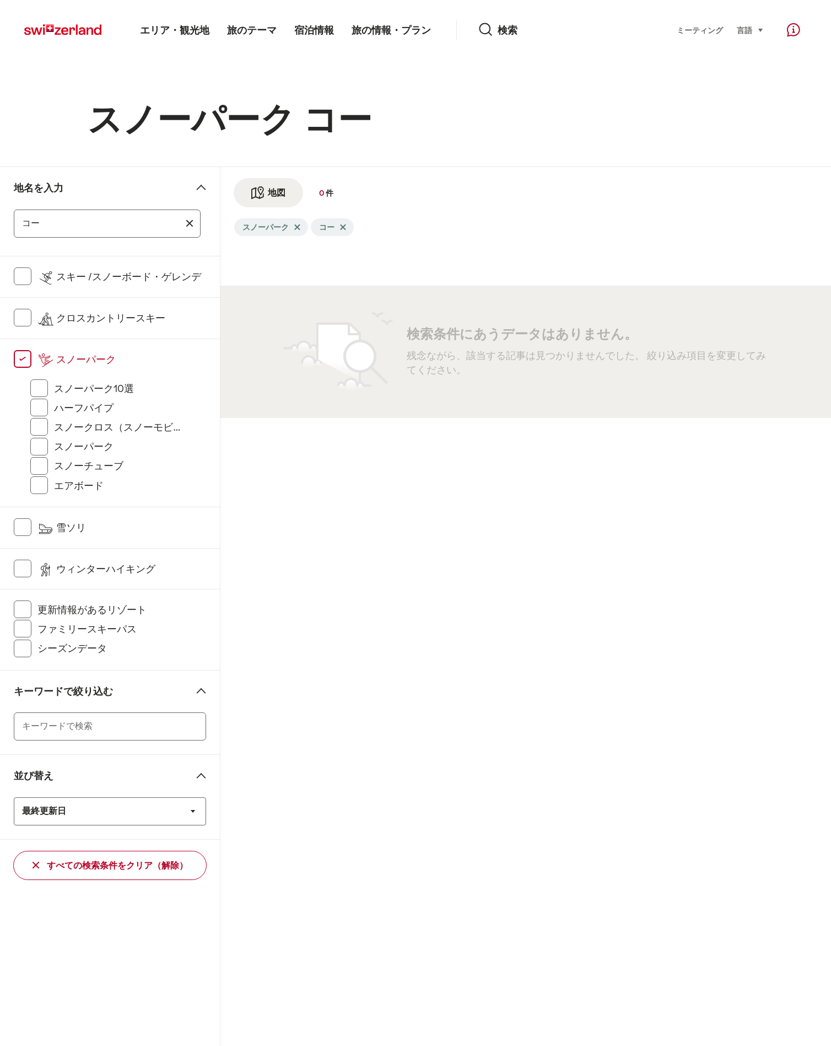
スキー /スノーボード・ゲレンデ (119, 276)
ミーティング (700, 30)
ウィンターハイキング (96, 569)
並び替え (33, 775)
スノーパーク (76, 359)
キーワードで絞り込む (63, 691)
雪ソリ (61, 527)
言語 (750, 29)
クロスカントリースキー (101, 318)
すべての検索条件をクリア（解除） (110, 865)
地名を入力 (38, 188)
